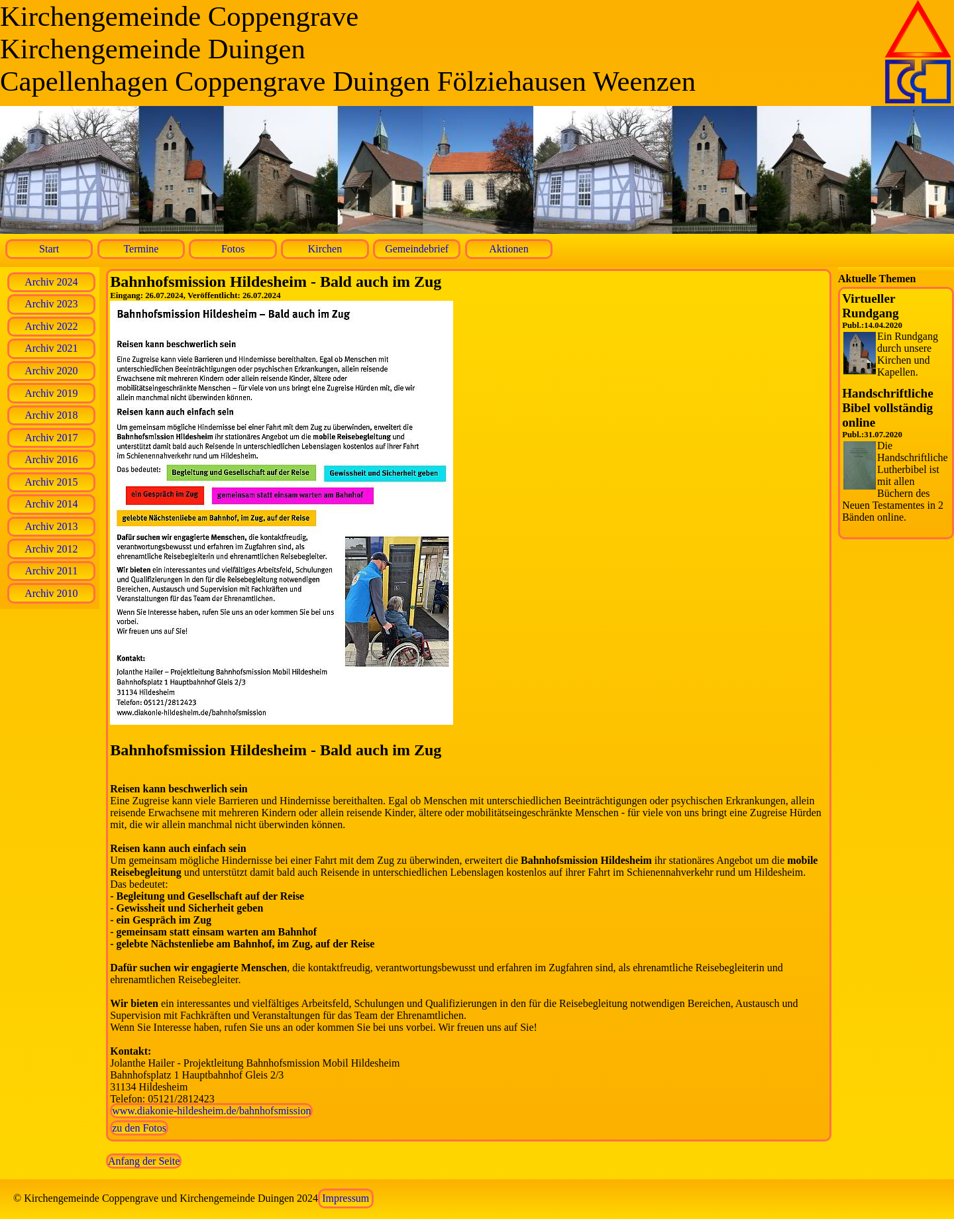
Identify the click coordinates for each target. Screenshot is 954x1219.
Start (49, 248)
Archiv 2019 (51, 393)
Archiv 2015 (51, 482)
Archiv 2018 (51, 415)
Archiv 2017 (51, 437)
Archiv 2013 (51, 526)
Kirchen (325, 248)
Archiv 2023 (51, 303)
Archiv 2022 (51, 326)
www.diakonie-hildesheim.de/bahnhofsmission (211, 1110)
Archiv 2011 (51, 570)
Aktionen (509, 248)
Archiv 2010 (51, 593)
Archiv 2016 (51, 459)
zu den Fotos (139, 1128)
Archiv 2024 (51, 282)
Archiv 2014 (51, 503)
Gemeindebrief (417, 248)
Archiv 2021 (51, 348)
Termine (140, 248)
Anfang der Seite (144, 1161)
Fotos (233, 248)
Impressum (345, 1198)
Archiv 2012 (51, 549)
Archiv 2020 (51, 370)
